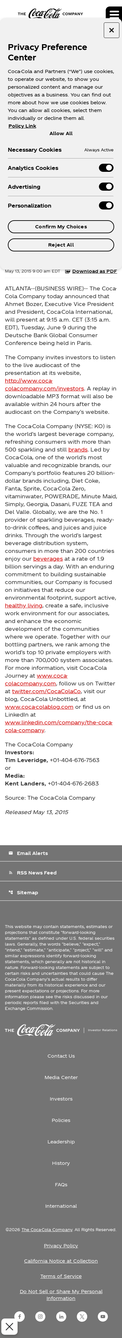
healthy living (23, 605)
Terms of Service (61, 1276)
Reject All (61, 245)
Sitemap (23, 892)
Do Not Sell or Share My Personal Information (61, 1295)
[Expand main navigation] (114, 14)
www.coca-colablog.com (39, 707)
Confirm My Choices (61, 226)
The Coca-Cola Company (46, 1229)
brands (78, 449)
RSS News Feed (32, 872)
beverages (48, 558)
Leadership (61, 1141)
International (61, 1206)
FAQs (61, 1184)
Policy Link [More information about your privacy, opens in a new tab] (22, 126)
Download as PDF (91, 271)
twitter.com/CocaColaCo (46, 691)
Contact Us (61, 1056)
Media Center (61, 1077)
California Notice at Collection (61, 1261)
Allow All (61, 133)
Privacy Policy (61, 1245)
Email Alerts (28, 853)
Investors (61, 1099)
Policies (61, 1120)
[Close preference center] (111, 30)
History (61, 1163)
